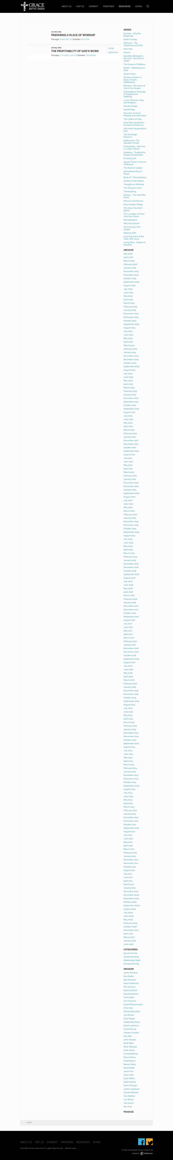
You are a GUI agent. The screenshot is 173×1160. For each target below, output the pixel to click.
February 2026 (130, 264)
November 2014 (131, 736)
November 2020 (131, 486)
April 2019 (128, 549)
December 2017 (131, 606)
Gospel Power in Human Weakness (135, 163)
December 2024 (131, 313)
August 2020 (129, 497)
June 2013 (128, 796)
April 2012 (128, 845)
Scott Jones (129, 1050)
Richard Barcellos (132, 1011)
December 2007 (131, 930)
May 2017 (128, 631)
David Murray (130, 1029)
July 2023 (128, 373)
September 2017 (131, 616)
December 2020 (131, 483)
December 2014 (131, 733)
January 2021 (130, 479)
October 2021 (130, 447)
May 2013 (128, 800)
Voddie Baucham (132, 1022)
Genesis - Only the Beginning (132, 34)
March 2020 (129, 511)
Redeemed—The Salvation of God (131, 141)
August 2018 (129, 578)
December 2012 (131, 817)
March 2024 (129, 345)
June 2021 (128, 461)
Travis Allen (129, 997)
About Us (66, 6)
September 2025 (131, 282)
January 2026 (130, 268)
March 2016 (129, 680)
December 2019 (131, 521)
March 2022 (129, 430)
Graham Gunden (131, 1032)
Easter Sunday (130, 39)
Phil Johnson (129, 987)
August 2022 (129, 412)
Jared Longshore (131, 1089)
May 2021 (128, 465)
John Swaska (130, 1039)
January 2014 (130, 771)
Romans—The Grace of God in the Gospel (134, 87)
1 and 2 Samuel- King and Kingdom (134, 101)
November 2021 (131, 444)
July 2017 (128, 623)
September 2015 (131, 701)
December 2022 (131, 398)
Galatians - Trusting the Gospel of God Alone (134, 153)
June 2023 (128, 377)
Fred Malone (129, 1061)
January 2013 (130, 814)
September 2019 (131, 532)
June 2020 (128, 504)
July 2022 (128, 416)
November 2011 (131, 863)
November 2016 (131, 652)
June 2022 (128, 419)
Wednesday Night (132, 960)
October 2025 (130, 278)
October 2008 (130, 926)
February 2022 (130, 433)
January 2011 (130, 888)
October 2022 (130, 405)
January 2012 (130, 856)
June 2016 (128, 669)
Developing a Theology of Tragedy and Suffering (134, 94)
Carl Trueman (130, 1001)
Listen (111, 48)
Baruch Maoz (130, 1064)
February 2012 (130, 852)
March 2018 (129, 595)
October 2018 (130, 571)
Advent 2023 (129, 74)
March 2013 (129, 807)
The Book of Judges (133, 168)
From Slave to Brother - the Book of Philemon (134, 123)
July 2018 (128, 581)
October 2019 (130, 528)
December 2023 (131, 356)
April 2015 (128, 719)
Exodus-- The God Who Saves (135, 196)
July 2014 (128, 750)
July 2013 (128, 793)
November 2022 (131, 402)
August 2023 (129, 370)
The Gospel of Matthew (135, 64)
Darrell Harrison (131, 994)
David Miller (129, 1068)
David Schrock (130, 990)
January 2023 (130, 394)
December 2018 (131, 564)
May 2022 (128, 423)
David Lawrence (131, 1025)
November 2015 (131, 694)
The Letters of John (133, 119)
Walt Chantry (130, 1082)
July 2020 (128, 500)
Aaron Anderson (131, 983)
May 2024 (128, 338)
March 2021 (129, 472)
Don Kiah (128, 1036)
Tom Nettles (129, 1096)
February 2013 (130, 810)
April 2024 (128, 342)
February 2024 (130, 349)
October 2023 (130, 363)
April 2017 (128, 634)
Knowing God (130, 158)
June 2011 (128, 877)
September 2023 (131, 366)
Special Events (130, 953)
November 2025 (131, 275)
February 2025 (130, 306)
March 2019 (129, 553)
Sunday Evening (131, 957)
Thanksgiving (130, 191)
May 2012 (128, 842)
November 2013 (131, 778)
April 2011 (128, 881)
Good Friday (129, 109)
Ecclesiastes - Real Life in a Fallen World (134, 147)
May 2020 (128, 507)
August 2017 (129, 620)
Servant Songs (130, 106)
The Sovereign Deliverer (130, 135)
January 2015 (130, 729)
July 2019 (128, 539)
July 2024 (128, 331)
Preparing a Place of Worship (73, 35)
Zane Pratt (128, 1075)
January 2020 (130, 518)
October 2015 (130, 697)
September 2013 (131, 786)
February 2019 (130, 557)
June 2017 (128, 627)
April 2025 (128, 299)
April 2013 (128, 803)
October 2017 (130, 613)
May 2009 (128, 919)
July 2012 (128, 835)
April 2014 (128, 761)
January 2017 (130, 645)
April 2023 (128, 384)
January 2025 (130, 310)
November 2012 (131, 821)
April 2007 (128, 933)
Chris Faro (128, 1008)
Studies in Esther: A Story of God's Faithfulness (133, 79)
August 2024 (129, 328)
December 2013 (131, 775)
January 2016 (130, 687)
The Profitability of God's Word (75, 51)
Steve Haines (130, 1057)
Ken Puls (85, 39)
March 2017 (129, 638)
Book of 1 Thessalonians (135, 177)
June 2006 (128, 944)
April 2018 (128, 592)
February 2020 (130, 514)
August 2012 (129, 831)
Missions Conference (133, 201)
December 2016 (131, 648)
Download (113, 52)
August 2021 (129, 454)
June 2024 (128, 335)
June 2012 (128, 838)
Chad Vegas (129, 1018)
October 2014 (130, 740)
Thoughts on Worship (134, 184)
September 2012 (131, 828)
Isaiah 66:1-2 (65, 39)
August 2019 (129, 535)
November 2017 (131, 609)
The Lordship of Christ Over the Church (134, 215)
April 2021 (128, 468)
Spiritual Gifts (130, 233)
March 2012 (129, 849)
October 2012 (130, 824)
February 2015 (130, 726)
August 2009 (130, 909)
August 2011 (129, 870)
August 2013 (129, 789)
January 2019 (130, 560)
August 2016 (129, 662)
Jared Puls (128, 1071)
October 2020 (130, 490)
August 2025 (129, 285)
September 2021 (131, 451)
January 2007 (130, 941)
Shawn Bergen (130, 1085)
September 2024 (131, 324)
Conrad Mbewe (131, 1054)
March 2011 (129, 884)
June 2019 (128, 542)
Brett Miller (129, 1043)
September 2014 (131, 743)
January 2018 (130, 602)
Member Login (70, 1148)
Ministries (108, 6)
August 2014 (129, 747)
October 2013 (130, 782)
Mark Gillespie (130, 1047)
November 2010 (131, 891)
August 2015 (129, 705)
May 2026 (128, 254)
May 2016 (128, 673)
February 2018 (130, 599)
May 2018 (128, 588)
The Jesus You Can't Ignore (133, 209)
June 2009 (128, 916)
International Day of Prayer (133, 172)
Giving (138, 6)
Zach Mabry (129, 1078)
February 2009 (130, 923)
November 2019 (131, 525)
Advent (127, 52)
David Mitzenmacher (133, 1004)
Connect (93, 6)
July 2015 (128, 708)
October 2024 (130, 321)
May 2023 (128, 380)
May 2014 (128, 757)
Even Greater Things (133, 204)
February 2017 (130, 641)
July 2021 (128, 458)
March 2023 (129, 387)
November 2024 (131, 317)
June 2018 (128, 585)
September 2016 (131, 659)
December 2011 (131, 860)
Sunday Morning (131, 964)
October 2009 (130, 902)
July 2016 (128, 666)
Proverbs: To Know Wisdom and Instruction (135, 114)
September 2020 (131, 493)
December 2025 (131, 271)
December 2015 (131, 690)
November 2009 (131, 898)
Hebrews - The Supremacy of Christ (133, 44)
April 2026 (128, 257)
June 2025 (128, 292)
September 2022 (131, 409)
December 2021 (131, 440)
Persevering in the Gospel (132, 228)
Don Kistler (129, 976)
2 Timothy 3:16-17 (68, 55)
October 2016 (130, 655)
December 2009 (131, 895)
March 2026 (129, 261)
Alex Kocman (130, 980)
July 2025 (128, 289)
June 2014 (128, 754)
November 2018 (131, 567)
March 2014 (129, 764)
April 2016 (128, 676)
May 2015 (128, 715)
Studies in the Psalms (134, 181)
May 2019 (128, 546)
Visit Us (80, 6)
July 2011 (128, 874)
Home (29, 1123)
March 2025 (129, 303)
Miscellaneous (130, 220)
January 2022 (130, 437)
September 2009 (131, 905)
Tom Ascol (128, 1103)
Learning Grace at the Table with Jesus (134, 237)
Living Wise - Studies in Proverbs (135, 243)
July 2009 (128, 912)
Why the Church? (132, 223)
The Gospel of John (133, 188)
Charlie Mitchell (131, 1092)
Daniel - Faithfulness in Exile (134, 69)
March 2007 (129, 937)
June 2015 (128, 712)
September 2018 (131, 574)
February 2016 (130, 683)
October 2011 (130, 867)
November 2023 (131, 359)
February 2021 (130, 476)
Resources (125, 6)
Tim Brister (91, 55)
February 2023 (130, 391)
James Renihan (131, 973)
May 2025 (128, 296)
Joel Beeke (129, 1015)
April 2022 (128, 426)
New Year (128, 49)
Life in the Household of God (135, 129)
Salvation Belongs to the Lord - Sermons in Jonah (134, 58)
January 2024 (130, 352)
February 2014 (130, 768)
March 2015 (129, 722)
